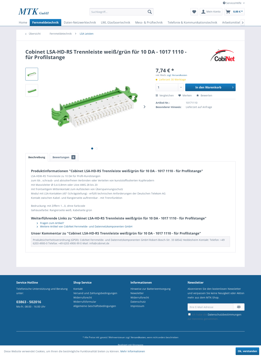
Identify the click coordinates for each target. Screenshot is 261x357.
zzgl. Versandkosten (177, 75)
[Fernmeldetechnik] (45, 22)
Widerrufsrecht (82, 297)
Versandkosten (138, 337)
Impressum (137, 306)
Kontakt (78, 288)
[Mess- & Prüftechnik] (149, 22)
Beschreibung (36, 157)
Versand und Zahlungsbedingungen (95, 293)
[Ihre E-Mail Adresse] (210, 307)
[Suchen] (150, 11)
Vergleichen (165, 95)
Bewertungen (64, 157)
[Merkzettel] (194, 11)
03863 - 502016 (28, 302)
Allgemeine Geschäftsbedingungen (94, 306)
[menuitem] (122, 13)
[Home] (23, 22)
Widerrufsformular (84, 301)
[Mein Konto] (211, 11)
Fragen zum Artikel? (50, 223)
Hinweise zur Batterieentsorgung (150, 288)
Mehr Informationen (132, 351)
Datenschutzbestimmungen (224, 314)
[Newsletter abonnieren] (239, 307)
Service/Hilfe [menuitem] (232, 3)
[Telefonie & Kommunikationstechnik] (192, 22)
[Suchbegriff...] (122, 11)
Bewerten (204, 95)
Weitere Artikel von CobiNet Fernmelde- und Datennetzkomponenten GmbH (84, 226)
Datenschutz (138, 301)
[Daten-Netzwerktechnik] (79, 22)
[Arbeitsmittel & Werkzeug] (240, 22)
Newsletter (137, 293)
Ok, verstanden (247, 351)
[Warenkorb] (234, 11)
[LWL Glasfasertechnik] (115, 22)
